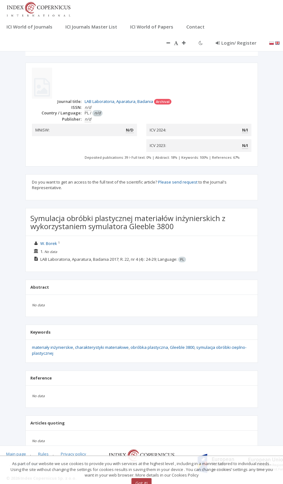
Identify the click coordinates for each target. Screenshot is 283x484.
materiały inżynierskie (52, 347)
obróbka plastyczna (149, 347)
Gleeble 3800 (182, 347)
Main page (16, 454)
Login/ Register (236, 43)
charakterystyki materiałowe (102, 347)
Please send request (177, 182)
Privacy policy (73, 454)
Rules (43, 454)
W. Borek (48, 243)
